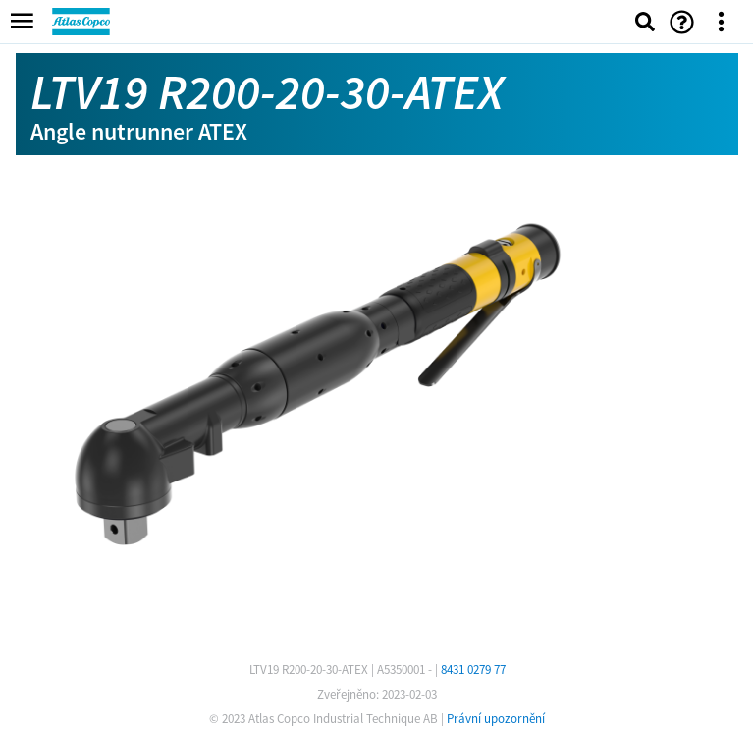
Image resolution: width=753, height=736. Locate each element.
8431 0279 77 (473, 669)
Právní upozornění (496, 718)
